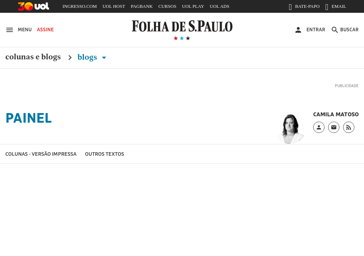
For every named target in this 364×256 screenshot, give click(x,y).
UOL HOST (113, 6)
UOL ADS (219, 6)
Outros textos (104, 154)
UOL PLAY (193, 6)
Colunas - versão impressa (40, 154)
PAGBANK (142, 6)
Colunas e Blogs (33, 57)
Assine (45, 29)
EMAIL (335, 8)
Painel (28, 117)
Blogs (93, 57)
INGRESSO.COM (80, 6)
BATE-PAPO (304, 8)
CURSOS (168, 6)
